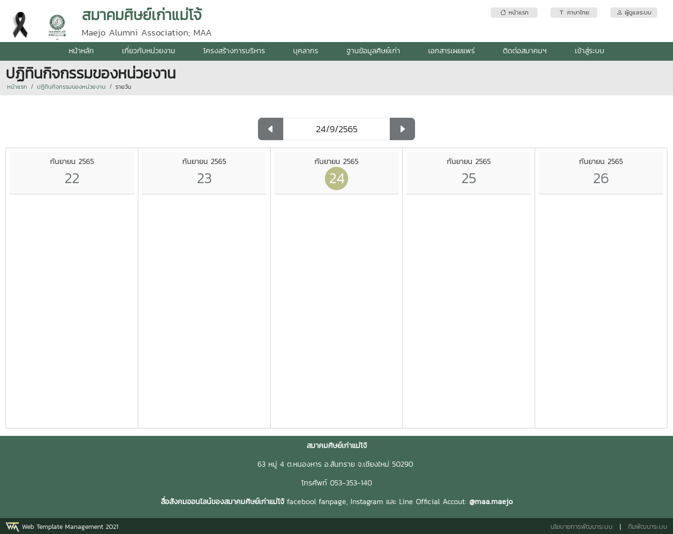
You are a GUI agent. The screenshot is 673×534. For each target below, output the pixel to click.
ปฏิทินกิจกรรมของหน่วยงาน (71, 86)
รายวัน (123, 86)
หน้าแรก (17, 86)
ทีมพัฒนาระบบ (647, 527)
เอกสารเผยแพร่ (451, 50)
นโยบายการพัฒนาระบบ (582, 527)
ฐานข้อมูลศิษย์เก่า (373, 50)
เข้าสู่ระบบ (589, 50)
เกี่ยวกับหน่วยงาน (148, 50)
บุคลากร (305, 50)
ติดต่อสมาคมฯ (525, 50)
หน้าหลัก (81, 50)
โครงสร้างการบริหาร (234, 50)
